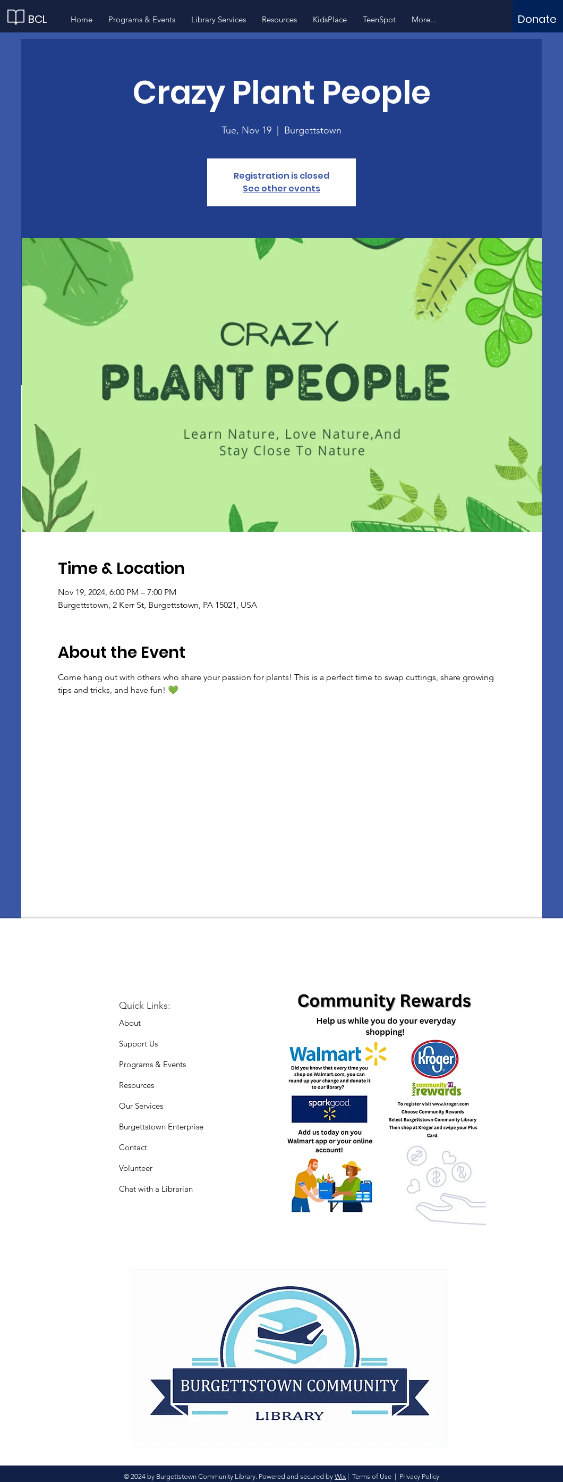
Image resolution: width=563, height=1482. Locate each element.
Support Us (138, 1044)
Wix (340, 1476)
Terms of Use (371, 1476)
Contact (133, 1147)
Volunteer (135, 1168)
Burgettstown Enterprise (161, 1126)
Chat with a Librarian (156, 1189)
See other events (281, 188)
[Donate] (537, 19)
